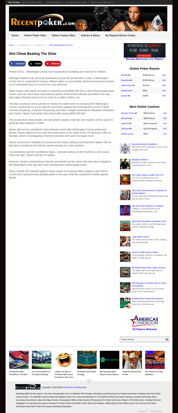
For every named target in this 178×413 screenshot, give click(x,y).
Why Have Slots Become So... (102, 2)
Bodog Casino (127, 134)
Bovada (124, 75)
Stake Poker (126, 85)
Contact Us (142, 410)
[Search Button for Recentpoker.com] (166, 339)
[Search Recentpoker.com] (144, 339)
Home (15, 35)
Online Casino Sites (63, 35)
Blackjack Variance (54, 2)
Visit (164, 75)
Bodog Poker (126, 90)
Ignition (124, 96)
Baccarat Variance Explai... (32, 2)
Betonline (125, 80)
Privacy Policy (157, 410)
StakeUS (125, 123)
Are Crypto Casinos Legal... (76, 2)
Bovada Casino (127, 113)
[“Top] (89, 382)
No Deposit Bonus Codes (120, 35)
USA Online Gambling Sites (49, 387)
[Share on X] (35, 63)
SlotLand (125, 129)
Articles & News (90, 35)
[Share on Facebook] (17, 63)
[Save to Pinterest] (53, 63)
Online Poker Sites (35, 35)
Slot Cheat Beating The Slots (61, 45)
